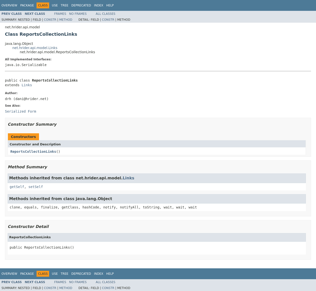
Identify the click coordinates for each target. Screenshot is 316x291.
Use (55, 5)
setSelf (35, 187)
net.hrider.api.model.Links (34, 48)
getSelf (17, 187)
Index (98, 5)
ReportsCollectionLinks (33, 152)
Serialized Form (20, 111)
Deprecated (81, 5)
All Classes (105, 14)
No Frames (78, 14)
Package (27, 5)
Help (110, 5)
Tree (64, 5)
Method (65, 19)
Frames (60, 14)
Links (26, 85)
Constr (50, 19)
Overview (9, 5)
